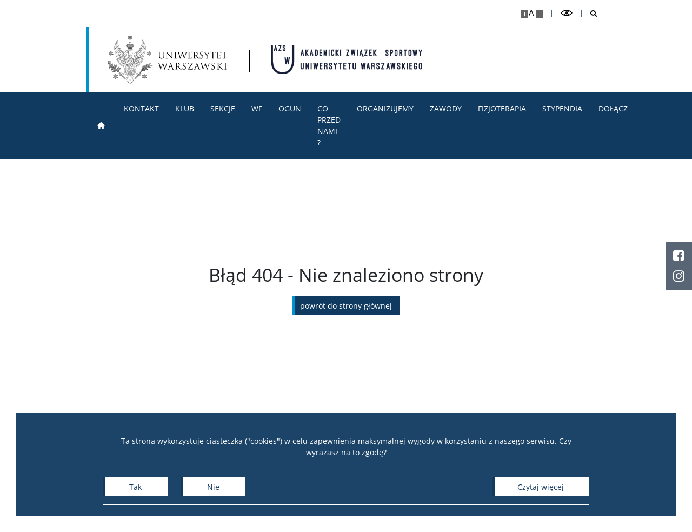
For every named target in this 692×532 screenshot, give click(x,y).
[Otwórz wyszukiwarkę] (589, 13)
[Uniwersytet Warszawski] (167, 59)
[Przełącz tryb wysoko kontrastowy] (567, 13)
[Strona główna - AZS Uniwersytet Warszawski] (346, 59)
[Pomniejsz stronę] (539, 14)
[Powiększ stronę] (524, 14)
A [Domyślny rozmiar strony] (531, 13)
